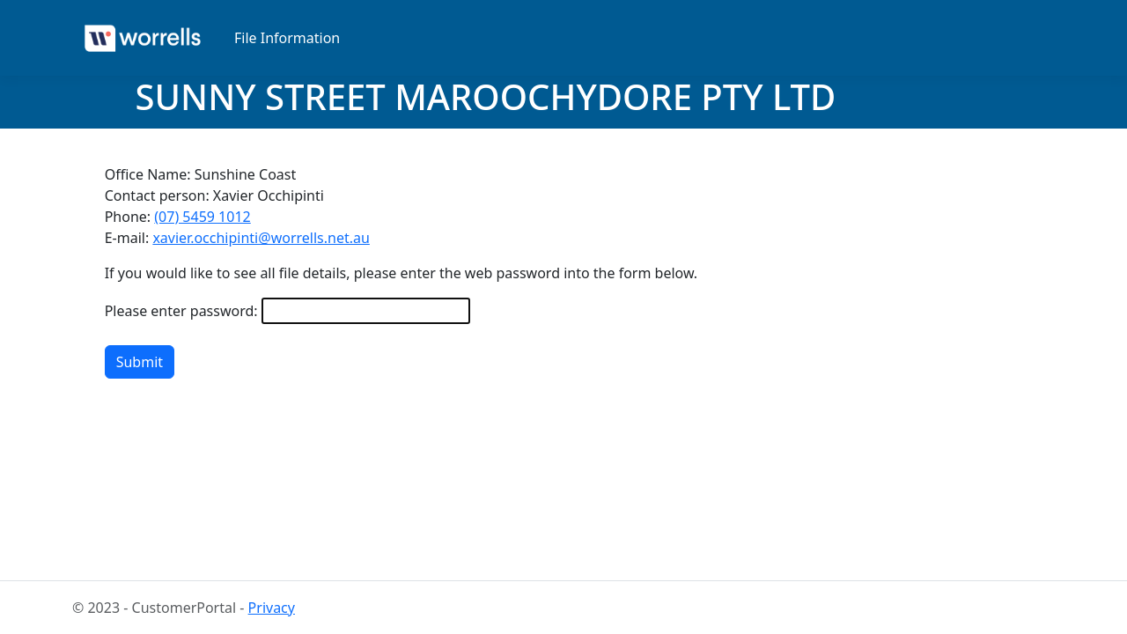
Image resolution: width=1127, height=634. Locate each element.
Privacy (271, 607)
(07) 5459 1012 (202, 216)
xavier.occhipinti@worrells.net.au (260, 237)
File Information (287, 38)
